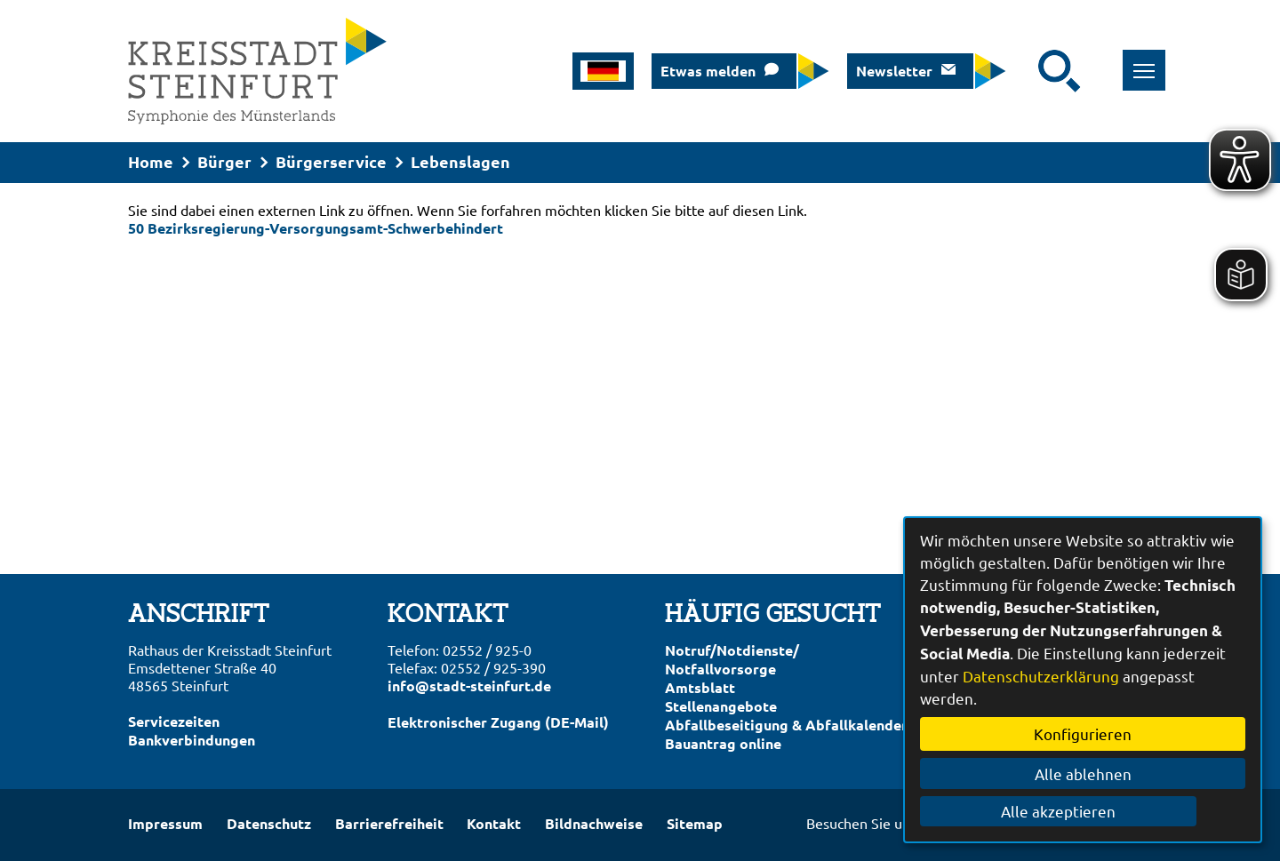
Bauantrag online (723, 743)
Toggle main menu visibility (1131, 61)
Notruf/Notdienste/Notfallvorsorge (732, 659)
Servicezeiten (174, 721)
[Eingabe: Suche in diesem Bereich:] (1026, 71)
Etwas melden (708, 70)
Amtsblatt (700, 687)
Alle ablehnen (1083, 773)
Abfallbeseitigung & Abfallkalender (786, 724)
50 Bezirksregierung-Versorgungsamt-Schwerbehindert (315, 228)
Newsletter (894, 70)
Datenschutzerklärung (1041, 675)
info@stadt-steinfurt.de (469, 685)
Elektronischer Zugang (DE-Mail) (498, 722)
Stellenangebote (721, 706)
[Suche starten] (1059, 71)
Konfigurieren (1083, 733)
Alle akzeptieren (1083, 810)
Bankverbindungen (191, 739)
